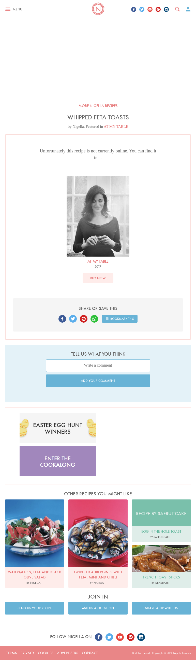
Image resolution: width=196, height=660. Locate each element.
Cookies (45, 653)
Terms (11, 653)
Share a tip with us (161, 608)
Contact (90, 653)
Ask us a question (98, 608)
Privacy (27, 653)
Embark (146, 652)
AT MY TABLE (116, 126)
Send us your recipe (35, 608)
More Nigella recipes (98, 105)
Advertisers (67, 653)
